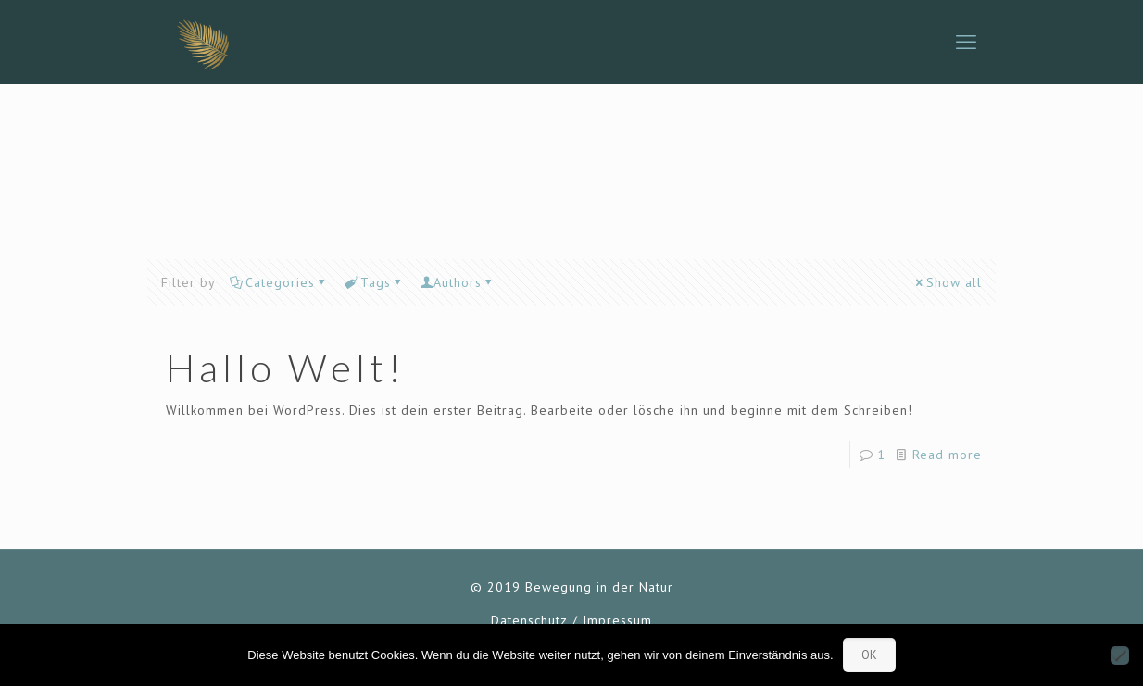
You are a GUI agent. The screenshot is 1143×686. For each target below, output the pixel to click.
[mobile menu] (966, 41)
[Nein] (1120, 655)
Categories (279, 282)
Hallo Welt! (286, 367)
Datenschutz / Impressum (571, 620)
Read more (947, 454)
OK (869, 655)
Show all (947, 282)
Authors (458, 282)
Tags (374, 282)
